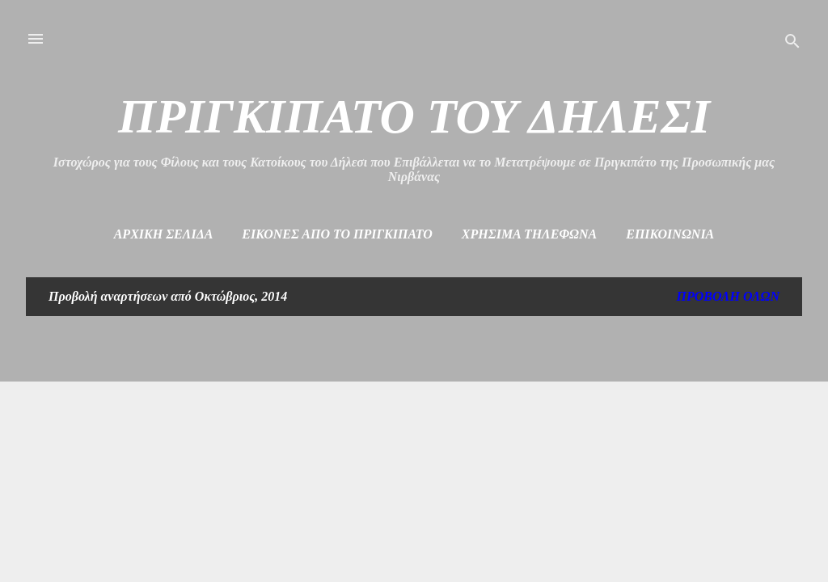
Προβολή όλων (728, 296)
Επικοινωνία (670, 234)
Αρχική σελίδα (163, 234)
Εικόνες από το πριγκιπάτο (337, 234)
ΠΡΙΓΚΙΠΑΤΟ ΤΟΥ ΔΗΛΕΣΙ (414, 116)
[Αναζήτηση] (792, 44)
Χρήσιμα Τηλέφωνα (529, 234)
